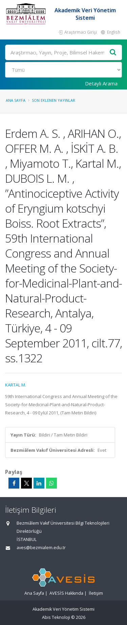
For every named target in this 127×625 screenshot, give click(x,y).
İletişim (96, 593)
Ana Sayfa (15, 100)
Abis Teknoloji (56, 617)
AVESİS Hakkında (66, 593)
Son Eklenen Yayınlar (53, 100)
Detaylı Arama (101, 83)
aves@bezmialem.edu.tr (41, 547)
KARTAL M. (15, 385)
